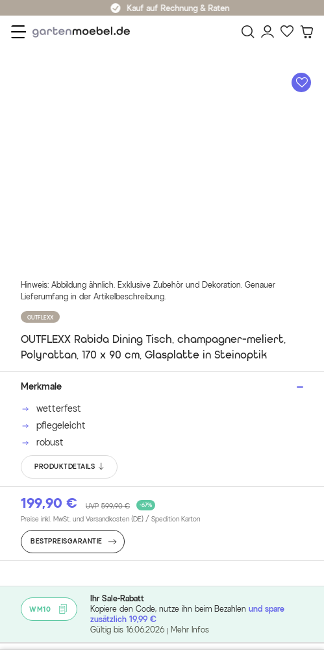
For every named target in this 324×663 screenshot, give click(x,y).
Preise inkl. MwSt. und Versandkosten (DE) (110, 519)
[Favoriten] (286, 31)
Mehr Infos (190, 629)
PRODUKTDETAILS (69, 466)
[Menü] (18, 31)
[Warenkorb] (306, 31)
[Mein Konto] (267, 31)
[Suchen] (248, 31)
